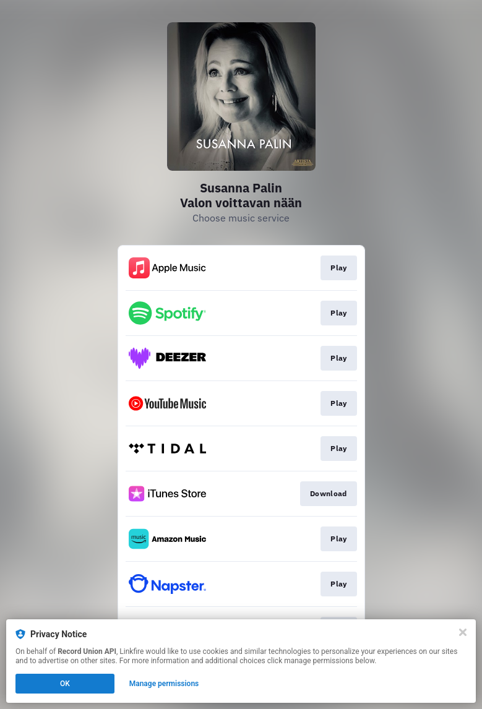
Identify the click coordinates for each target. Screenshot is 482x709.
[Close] (463, 632)
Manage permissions (164, 683)
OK (65, 683)
